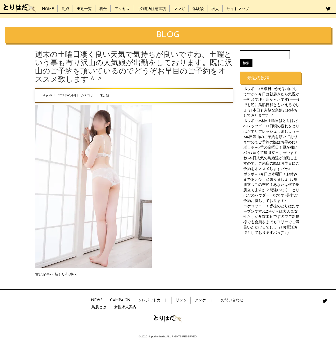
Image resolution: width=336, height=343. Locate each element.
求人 (215, 9)
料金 (103, 9)
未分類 (104, 95)
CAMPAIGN (120, 300)
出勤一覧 (84, 9)
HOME (48, 9)
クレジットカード (153, 300)
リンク (181, 300)
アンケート (204, 300)
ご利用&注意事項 (151, 9)
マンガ (179, 9)
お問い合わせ (232, 300)
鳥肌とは (98, 307)
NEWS (96, 300)
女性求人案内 (125, 307)
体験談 (198, 9)
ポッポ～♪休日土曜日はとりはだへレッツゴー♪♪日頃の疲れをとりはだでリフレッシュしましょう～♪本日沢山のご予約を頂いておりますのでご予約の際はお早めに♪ (271, 131)
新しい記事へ (66, 274)
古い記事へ (44, 274)
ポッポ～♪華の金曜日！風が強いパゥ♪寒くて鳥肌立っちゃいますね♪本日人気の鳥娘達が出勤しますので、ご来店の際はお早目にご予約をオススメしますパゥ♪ (271, 157)
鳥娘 (65, 9)
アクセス (122, 9)
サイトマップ (238, 9)
